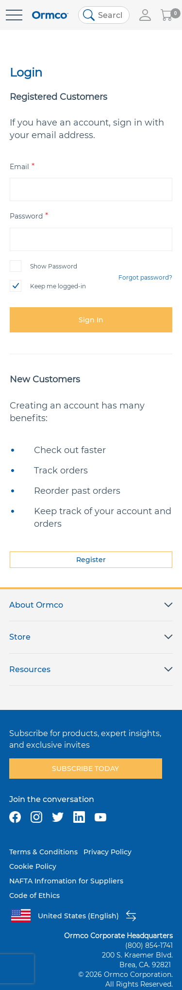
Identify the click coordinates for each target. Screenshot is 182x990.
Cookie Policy (32, 866)
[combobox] (104, 15)
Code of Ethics (34, 895)
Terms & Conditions (43, 852)
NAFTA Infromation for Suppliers (66, 881)
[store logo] (50, 15)
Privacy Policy (107, 852)
